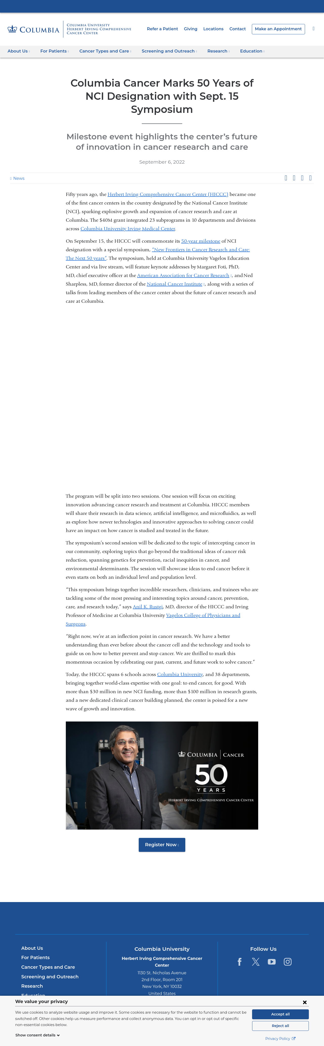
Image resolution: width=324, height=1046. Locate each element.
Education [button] (240, 51)
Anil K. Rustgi (148, 593)
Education (32, 984)
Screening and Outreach (47, 965)
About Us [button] (19, 51)
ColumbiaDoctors (235, 907)
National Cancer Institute (176, 271)
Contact (243, 29)
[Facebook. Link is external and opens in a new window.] (239, 951)
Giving (198, 29)
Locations (221, 29)
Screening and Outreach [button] (161, 51)
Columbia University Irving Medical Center (162, 6)
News (18, 165)
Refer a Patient (172, 29)
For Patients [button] (53, 51)
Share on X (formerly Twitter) (293, 164)
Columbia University (180, 661)
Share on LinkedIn (302, 164)
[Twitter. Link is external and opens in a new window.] (255, 951)
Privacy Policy (280, 1039)
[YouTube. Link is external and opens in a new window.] (272, 951)
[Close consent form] (305, 1002)
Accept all (280, 1014)
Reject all (280, 1026)
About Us (31, 937)
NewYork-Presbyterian (162, 910)
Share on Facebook (285, 164)
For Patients (34, 946)
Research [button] (208, 51)
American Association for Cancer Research (184, 262)
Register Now (165, 833)
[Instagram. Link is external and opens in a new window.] (288, 951)
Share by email (310, 164)
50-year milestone (200, 228)
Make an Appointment (281, 29)
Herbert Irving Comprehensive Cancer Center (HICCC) (168, 181)
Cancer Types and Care (46, 956)
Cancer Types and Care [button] (101, 51)
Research (31, 975)
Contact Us (33, 994)
